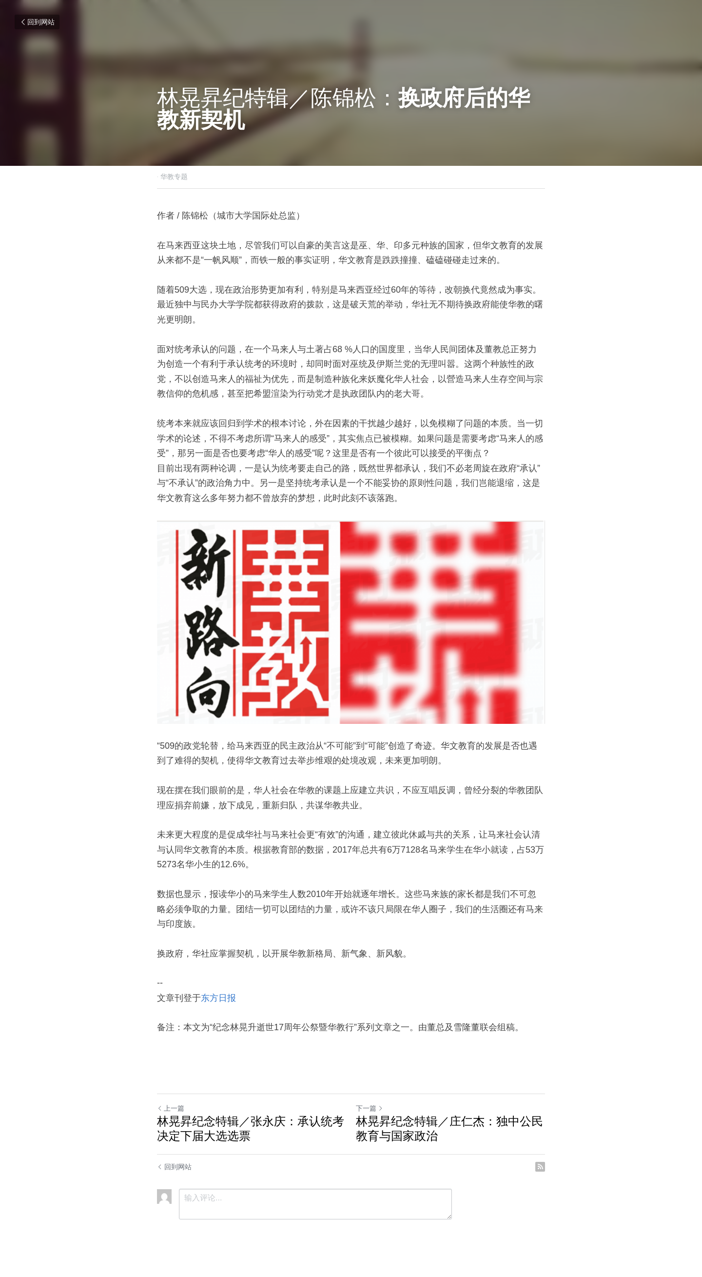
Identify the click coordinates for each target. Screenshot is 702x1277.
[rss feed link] (540, 1167)
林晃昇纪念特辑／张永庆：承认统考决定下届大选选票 (250, 1128)
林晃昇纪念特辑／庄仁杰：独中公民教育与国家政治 (449, 1128)
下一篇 (369, 1108)
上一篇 (170, 1108)
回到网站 (37, 22)
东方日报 (218, 998)
